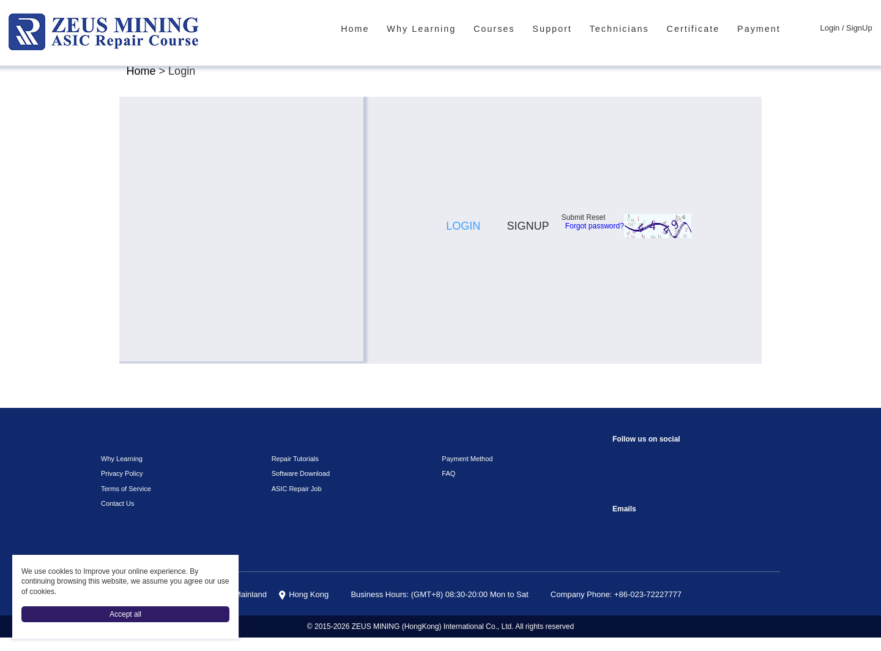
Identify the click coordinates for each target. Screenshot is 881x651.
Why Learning (452, 29)
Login (833, 28)
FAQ (447, 487)
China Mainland (263, 608)
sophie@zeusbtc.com (623, 540)
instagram (647, 470)
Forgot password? (660, 295)
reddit (672, 470)
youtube (696, 470)
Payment (765, 29)
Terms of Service (122, 501)
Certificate (703, 29)
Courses (518, 29)
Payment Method (465, 472)
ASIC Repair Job (293, 501)
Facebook (623, 470)
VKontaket (745, 470)
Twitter (672, 498)
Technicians (634, 29)
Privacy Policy (118, 487)
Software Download (298, 487)
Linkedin (647, 498)
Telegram (623, 498)
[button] (488, 334)
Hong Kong (328, 608)
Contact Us (116, 517)
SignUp (860, 28)
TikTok (721, 470)
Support (572, 29)
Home (391, 29)
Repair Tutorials (293, 472)
